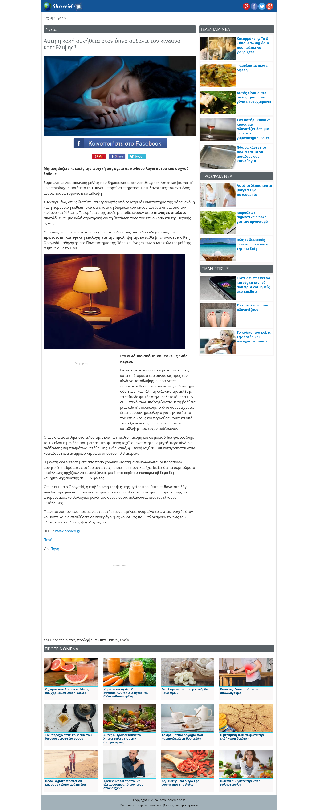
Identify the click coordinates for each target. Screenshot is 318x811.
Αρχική (48, 18)
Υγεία (59, 18)
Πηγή (48, 539)
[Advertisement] (81, 394)
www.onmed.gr (67, 531)
